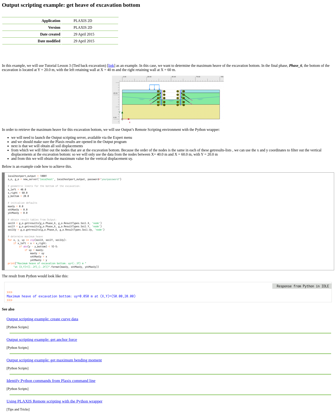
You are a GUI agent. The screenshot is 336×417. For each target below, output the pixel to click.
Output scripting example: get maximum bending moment (54, 360)
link (111, 66)
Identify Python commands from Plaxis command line (51, 380)
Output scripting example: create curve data (42, 319)
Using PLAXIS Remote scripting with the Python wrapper (54, 401)
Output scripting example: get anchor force (42, 339)
